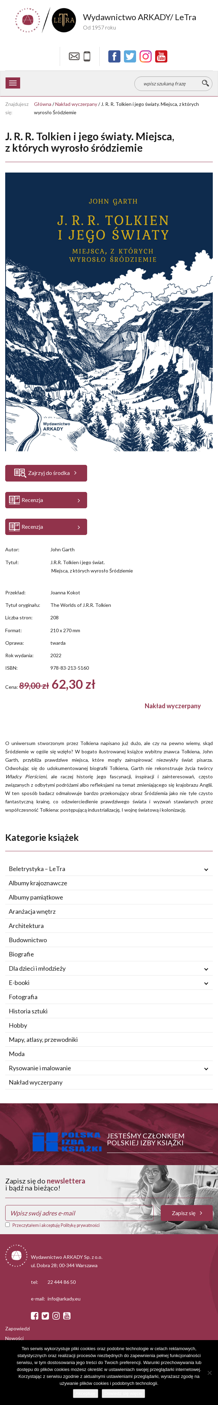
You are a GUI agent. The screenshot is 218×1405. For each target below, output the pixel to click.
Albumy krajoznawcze (38, 883)
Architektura (26, 925)
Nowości (14, 1339)
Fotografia (23, 997)
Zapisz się (187, 1213)
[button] (46, 500)
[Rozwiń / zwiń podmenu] (206, 868)
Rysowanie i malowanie (40, 1068)
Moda (17, 1053)
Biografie (21, 954)
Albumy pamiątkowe (36, 897)
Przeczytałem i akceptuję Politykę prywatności (56, 1225)
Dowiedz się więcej (123, 1393)
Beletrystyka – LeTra (37, 868)
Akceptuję (85, 1393)
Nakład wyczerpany (76, 104)
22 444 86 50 (62, 1283)
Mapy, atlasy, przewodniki (43, 1039)
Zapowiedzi (17, 1329)
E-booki (19, 982)
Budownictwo (28, 940)
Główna (42, 104)
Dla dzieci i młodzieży (37, 968)
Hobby (18, 1025)
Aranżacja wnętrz (32, 911)
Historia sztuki (28, 1011)
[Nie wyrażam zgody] (209, 1372)
